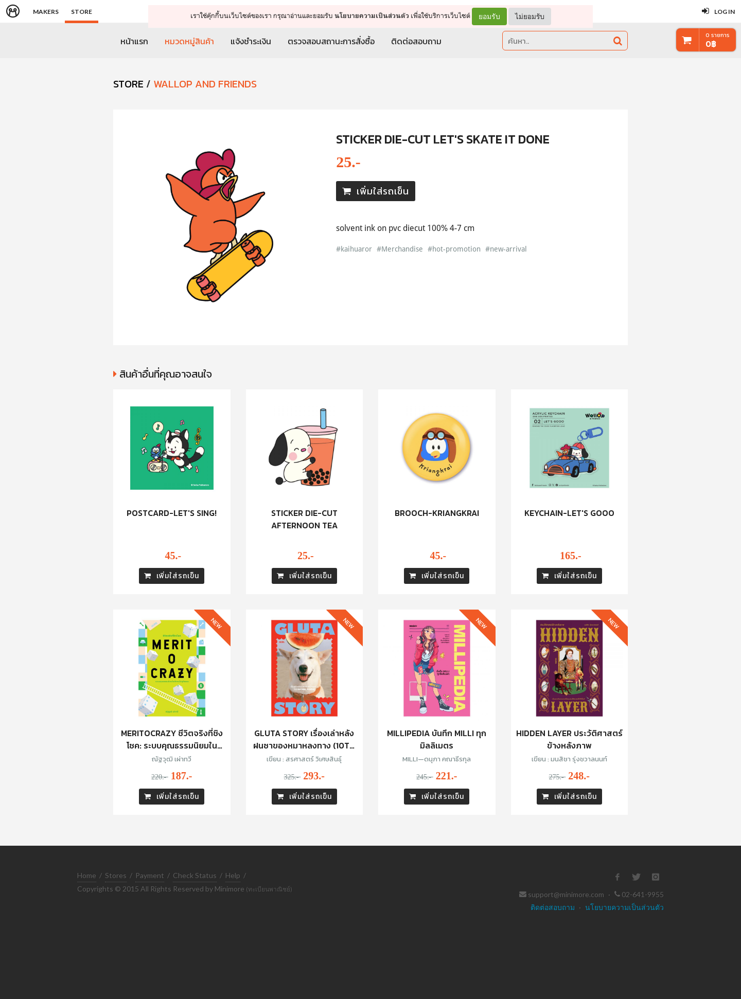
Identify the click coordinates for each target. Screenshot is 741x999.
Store (81, 11)
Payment (149, 875)
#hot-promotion (454, 248)
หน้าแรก (134, 41)
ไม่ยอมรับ (529, 16)
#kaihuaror (354, 248)
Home (86, 875)
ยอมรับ (489, 16)
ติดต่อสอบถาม (416, 41)
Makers (46, 11)
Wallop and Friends (205, 84)
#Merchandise (400, 248)
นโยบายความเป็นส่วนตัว (371, 16)
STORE (128, 84)
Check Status (195, 875)
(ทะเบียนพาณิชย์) (269, 889)
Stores (116, 875)
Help (232, 875)
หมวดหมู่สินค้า (189, 41)
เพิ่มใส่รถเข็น (375, 191)
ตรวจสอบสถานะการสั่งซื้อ (331, 41)
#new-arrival (506, 248)
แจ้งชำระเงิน (251, 41)
